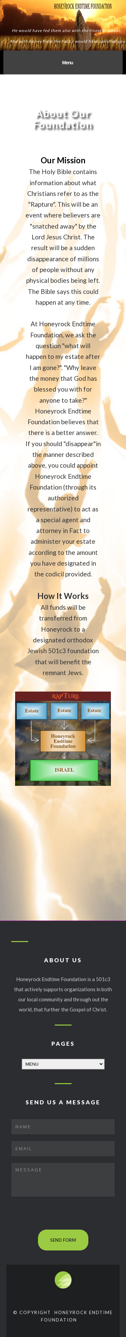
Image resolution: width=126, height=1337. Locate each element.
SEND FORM (63, 1240)
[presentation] (62, 1216)
